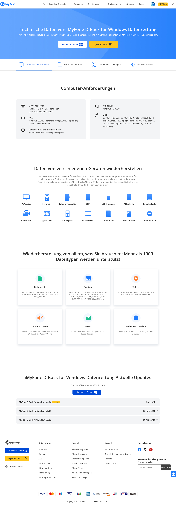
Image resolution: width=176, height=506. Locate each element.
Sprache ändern (15, 466)
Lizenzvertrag (44, 472)
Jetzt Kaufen (104, 44)
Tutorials (76, 443)
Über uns (42, 449)
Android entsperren (80, 458)
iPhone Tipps (77, 468)
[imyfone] (7, 4)
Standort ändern (79, 463)
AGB (40, 458)
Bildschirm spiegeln (80, 477)
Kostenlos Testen (72, 44)
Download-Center (16, 450)
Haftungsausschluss (47, 477)
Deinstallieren (111, 463)
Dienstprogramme (95, 4)
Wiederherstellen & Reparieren (56, 4)
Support (142, 4)
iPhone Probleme (79, 454)
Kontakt (42, 454)
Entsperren (78, 4)
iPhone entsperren (80, 449)
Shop (163, 4)
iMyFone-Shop (14, 458)
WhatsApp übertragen (82, 472)
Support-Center (112, 449)
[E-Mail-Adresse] (149, 467)
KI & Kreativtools (114, 4)
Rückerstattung (45, 468)
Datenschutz (44, 463)
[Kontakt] (173, 474)
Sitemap (108, 458)
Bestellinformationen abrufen (118, 454)
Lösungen (130, 4)
